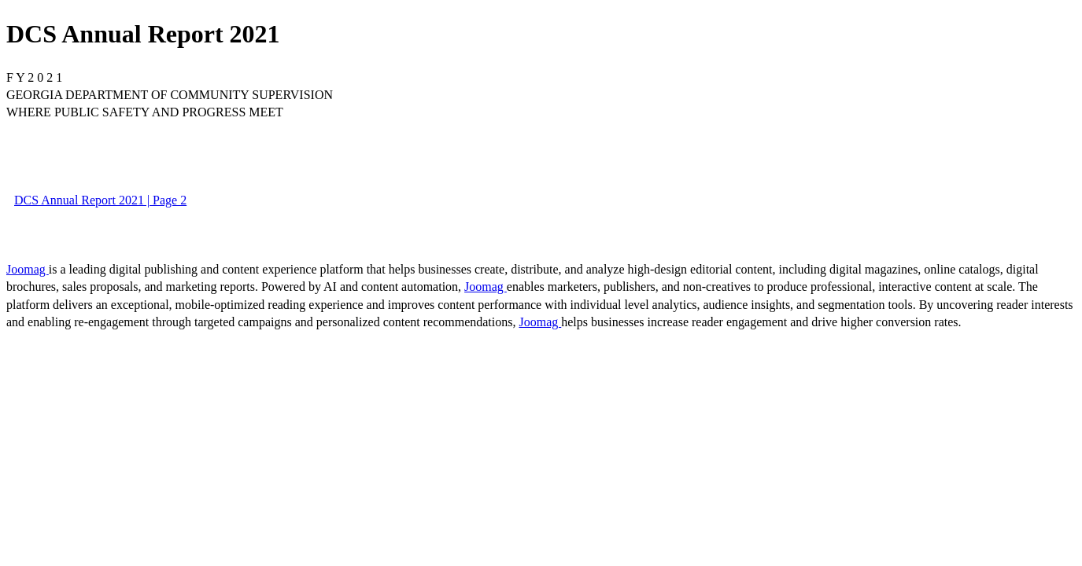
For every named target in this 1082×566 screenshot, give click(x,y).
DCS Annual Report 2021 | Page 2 (100, 200)
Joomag (27, 269)
